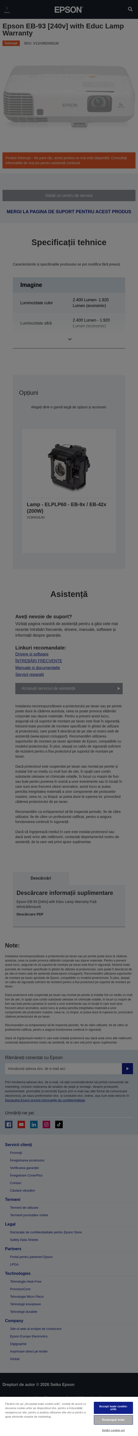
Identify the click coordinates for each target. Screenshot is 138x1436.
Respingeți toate (113, 1419)
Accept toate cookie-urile (113, 1408)
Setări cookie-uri (113, 1430)
